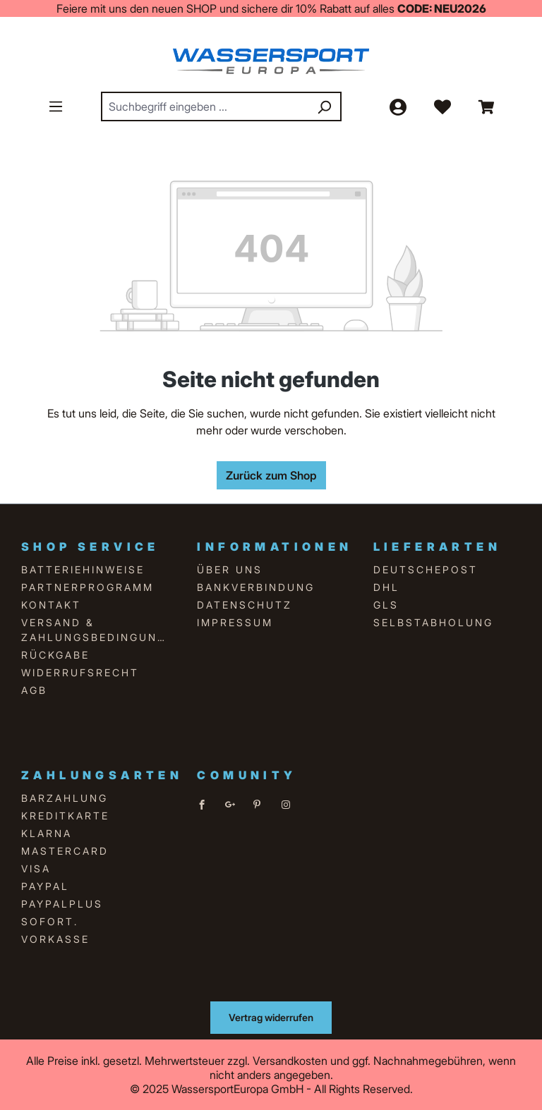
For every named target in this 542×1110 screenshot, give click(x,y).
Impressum (235, 622)
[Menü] (56, 106)
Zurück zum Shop (271, 475)
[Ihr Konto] (397, 106)
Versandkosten (290, 1061)
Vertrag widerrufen (271, 1017)
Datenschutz (244, 605)
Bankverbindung (256, 587)
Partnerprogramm (87, 587)
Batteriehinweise (83, 569)
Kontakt (51, 605)
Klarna (46, 833)
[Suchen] (324, 106)
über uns (230, 569)
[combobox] (205, 106)
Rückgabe (55, 655)
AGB (34, 690)
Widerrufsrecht (80, 672)
